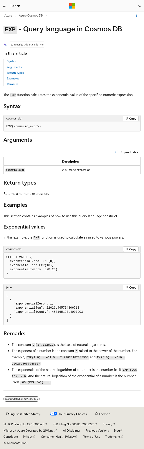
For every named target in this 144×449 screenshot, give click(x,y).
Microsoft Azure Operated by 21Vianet (29, 430)
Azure (8, 15)
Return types (15, 73)
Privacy (107, 424)
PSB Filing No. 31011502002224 (73, 424)
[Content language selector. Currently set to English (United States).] (23, 413)
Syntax (11, 61)
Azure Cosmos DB (31, 15)
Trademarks (113, 436)
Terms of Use (91, 436)
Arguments (14, 67)
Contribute (10, 436)
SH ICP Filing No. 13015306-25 (23, 424)
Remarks (12, 84)
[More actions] (137, 15)
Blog (117, 430)
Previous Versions (97, 430)
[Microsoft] (72, 6)
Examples (13, 78)
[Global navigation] (4, 6)
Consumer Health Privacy (58, 436)
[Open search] (139, 6)
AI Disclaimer (71, 430)
